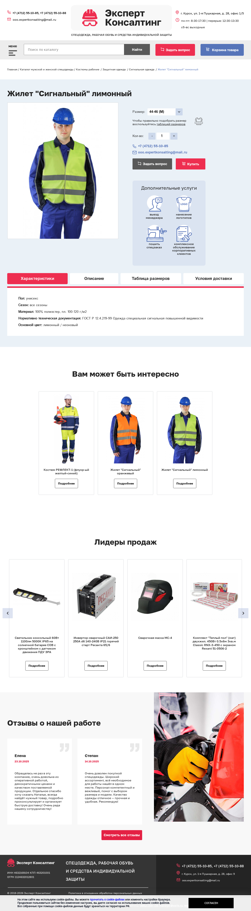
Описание (94, 278)
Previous (8, 613)
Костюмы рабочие (87, 69)
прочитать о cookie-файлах (107, 899)
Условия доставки (213, 278)
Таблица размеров (151, 278)
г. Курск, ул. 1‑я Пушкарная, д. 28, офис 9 (208, 873)
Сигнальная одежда (141, 69)
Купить (193, 164)
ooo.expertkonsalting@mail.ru (34, 19)
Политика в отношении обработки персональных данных (105, 893)
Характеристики (37, 278)
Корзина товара (224, 50)
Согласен (211, 903)
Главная (12, 69)
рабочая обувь (115, 862)
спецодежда (81, 862)
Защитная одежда (114, 69)
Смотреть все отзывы (122, 835)
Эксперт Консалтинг (31, 863)
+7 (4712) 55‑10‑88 (53, 13)
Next (243, 613)
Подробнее (66, 483)
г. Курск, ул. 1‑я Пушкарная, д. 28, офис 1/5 (212, 13)
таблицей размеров (171, 124)
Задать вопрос (178, 50)
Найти (137, 49)
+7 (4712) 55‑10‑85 (153, 146)
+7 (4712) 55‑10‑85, (26, 13)
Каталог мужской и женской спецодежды (46, 69)
